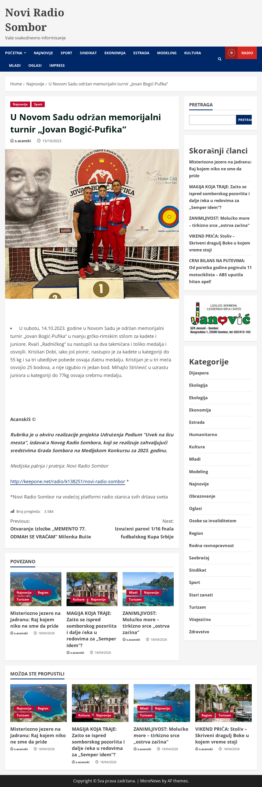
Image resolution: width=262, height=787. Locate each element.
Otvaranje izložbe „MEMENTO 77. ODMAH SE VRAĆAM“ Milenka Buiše (51, 528)
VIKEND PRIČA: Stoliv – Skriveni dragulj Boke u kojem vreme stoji (219, 243)
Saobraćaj (199, 558)
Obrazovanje (202, 496)
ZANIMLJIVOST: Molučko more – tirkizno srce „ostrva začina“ (146, 623)
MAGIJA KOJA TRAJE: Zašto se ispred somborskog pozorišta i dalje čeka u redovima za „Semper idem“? (92, 629)
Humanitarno (203, 434)
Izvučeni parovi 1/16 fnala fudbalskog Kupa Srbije (132, 528)
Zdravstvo (199, 632)
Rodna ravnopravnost (211, 545)
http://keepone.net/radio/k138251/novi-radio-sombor (67, 481)
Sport (66, 52)
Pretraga (201, 105)
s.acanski (23, 140)
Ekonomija (115, 52)
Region (43, 592)
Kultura (192, 52)
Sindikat (88, 52)
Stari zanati (201, 595)
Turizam (23, 599)
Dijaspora (199, 373)
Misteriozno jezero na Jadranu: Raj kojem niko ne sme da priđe (35, 619)
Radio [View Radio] (239, 53)
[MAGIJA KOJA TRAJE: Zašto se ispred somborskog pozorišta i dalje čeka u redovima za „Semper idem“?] (92, 589)
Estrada (141, 52)
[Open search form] (219, 59)
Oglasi (35, 65)
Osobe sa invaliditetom (212, 521)
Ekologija (198, 385)
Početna (13, 52)
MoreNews (150, 781)
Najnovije (43, 52)
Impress (57, 65)
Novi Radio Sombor (34, 19)
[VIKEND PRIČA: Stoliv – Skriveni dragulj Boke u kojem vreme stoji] (223, 703)
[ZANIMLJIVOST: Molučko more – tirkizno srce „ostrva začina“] (162, 703)
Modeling (167, 52)
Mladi (15, 65)
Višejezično (200, 619)
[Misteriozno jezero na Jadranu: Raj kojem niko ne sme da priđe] (38, 703)
